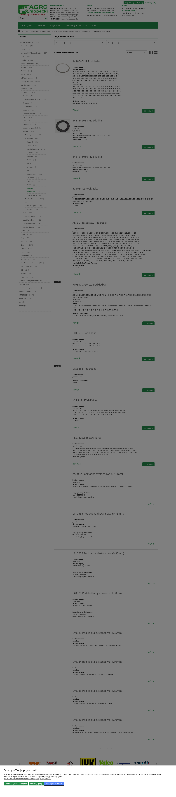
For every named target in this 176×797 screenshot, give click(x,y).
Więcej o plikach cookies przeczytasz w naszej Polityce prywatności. (27, 779)
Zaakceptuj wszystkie (54, 784)
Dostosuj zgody (36, 784)
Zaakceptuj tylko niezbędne (16, 784)
